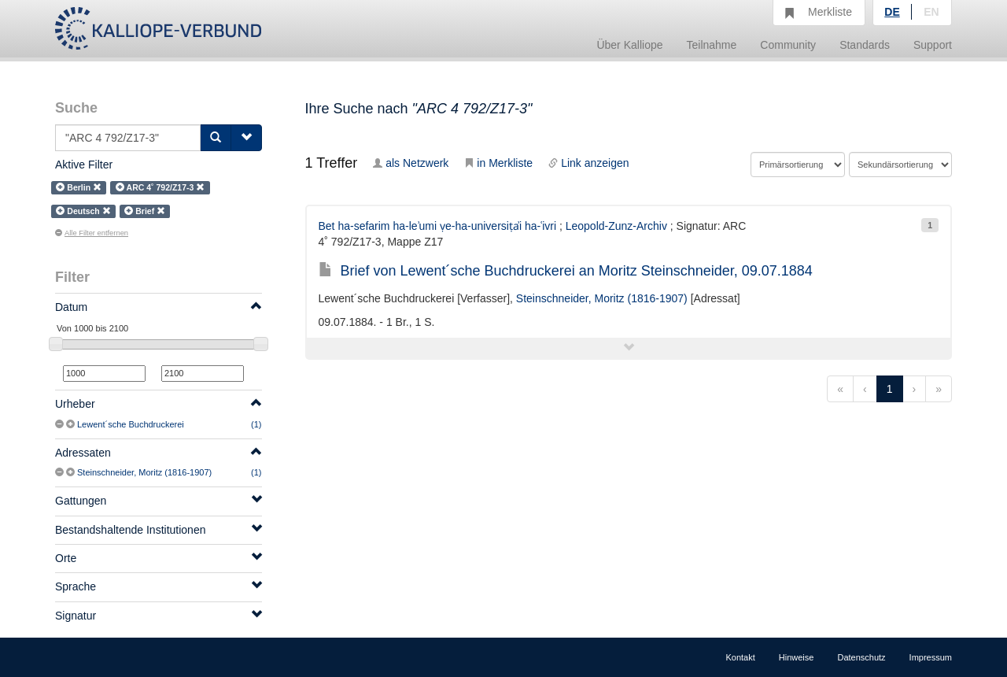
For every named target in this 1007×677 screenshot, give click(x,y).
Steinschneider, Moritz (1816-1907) (144, 472)
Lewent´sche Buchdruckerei (130, 424)
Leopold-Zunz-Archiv (616, 226)
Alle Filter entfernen (91, 233)
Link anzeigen (588, 163)
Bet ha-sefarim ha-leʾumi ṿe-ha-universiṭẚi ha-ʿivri (438, 226)
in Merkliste (498, 163)
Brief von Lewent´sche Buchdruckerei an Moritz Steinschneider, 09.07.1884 (566, 271)
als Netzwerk (410, 163)
